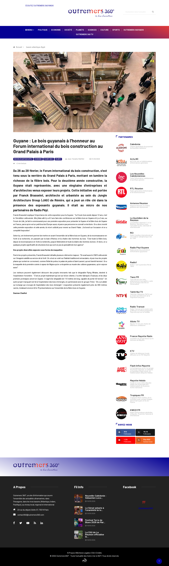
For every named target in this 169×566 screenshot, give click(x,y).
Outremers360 (145, 508)
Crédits (99, 553)
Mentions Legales (83, 553)
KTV (132, 350)
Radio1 (133, 262)
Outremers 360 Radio (134, 30)
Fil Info (58, 159)
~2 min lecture (19, 163)
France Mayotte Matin (141, 336)
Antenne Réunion (139, 203)
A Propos (71, 553)
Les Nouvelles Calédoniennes (137, 174)
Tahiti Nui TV (136, 291)
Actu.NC (134, 158)
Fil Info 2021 (48, 159)
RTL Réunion (136, 188)
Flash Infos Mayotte (140, 365)
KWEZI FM (135, 410)
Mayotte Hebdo (137, 380)
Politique (42, 30)
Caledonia (135, 144)
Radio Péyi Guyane (139, 247)
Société (68, 30)
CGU (93, 553)
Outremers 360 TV (84, 34)
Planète (80, 30)
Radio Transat (137, 306)
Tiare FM (134, 277)
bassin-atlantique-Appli (23, 159)
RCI (131, 232)
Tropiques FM (137, 395)
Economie (56, 30)
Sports (116, 30)
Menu (29, 30)
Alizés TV (135, 321)
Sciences (92, 30)
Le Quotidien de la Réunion (139, 219)
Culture (104, 30)
